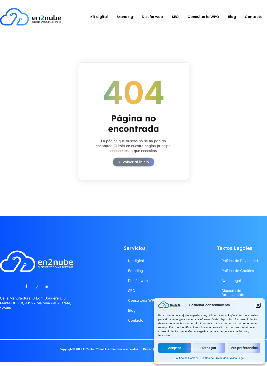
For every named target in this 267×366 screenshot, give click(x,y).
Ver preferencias (244, 348)
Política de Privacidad (214, 358)
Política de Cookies (186, 358)
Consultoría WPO (203, 16)
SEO (175, 16)
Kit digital (99, 16)
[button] (258, 305)
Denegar (209, 348)
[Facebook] (26, 289)
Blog (232, 16)
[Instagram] (36, 289)
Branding (125, 16)
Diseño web (152, 16)
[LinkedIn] (46, 289)
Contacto (254, 16)
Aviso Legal (237, 358)
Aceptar (174, 348)
